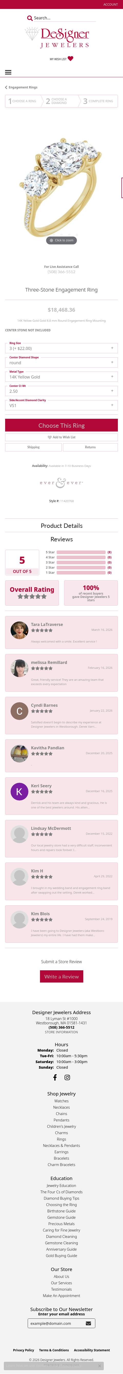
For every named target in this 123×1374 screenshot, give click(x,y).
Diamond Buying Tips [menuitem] (61, 1198)
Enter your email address (61, 1313)
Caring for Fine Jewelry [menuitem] (61, 1230)
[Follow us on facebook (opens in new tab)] (54, 1078)
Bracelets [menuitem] (61, 1158)
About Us (61, 1276)
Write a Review (61, 976)
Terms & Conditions (54, 1350)
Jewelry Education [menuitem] (61, 1185)
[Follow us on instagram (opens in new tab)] (67, 1078)
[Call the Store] (61, 1027)
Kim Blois (40, 914)
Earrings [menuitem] (61, 1151)
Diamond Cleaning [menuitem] (61, 1236)
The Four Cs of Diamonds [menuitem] (61, 1191)
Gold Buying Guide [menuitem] (61, 1255)
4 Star (50, 557)
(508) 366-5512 (61, 271)
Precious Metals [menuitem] (61, 1223)
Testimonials (61, 1289)
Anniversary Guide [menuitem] (61, 1249)
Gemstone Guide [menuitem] (61, 1217)
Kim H (37, 871)
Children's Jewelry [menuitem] (61, 1126)
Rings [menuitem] (61, 1139)
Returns (90, 447)
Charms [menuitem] (61, 1132)
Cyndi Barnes (44, 705)
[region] (61, 190)
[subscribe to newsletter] (88, 1323)
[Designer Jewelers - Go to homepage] (61, 38)
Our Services (61, 1282)
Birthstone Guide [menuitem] (61, 1211)
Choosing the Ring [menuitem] (61, 1204)
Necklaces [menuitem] (61, 1107)
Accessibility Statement (92, 1350)
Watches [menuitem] (61, 1100)
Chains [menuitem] (61, 1113)
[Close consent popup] (99, 1365)
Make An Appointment (61, 1295)
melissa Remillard (49, 662)
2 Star (50, 567)
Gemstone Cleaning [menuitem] (61, 1242)
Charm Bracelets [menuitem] (61, 1164)
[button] (110, 4)
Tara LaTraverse (47, 624)
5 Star (50, 552)
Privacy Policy (23, 1350)
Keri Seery (41, 786)
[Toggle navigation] (8, 72)
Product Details (62, 525)
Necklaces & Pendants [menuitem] (61, 1145)
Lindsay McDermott (51, 828)
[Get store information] (61, 1032)
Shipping (33, 447)
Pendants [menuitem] (61, 1120)
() (109, 552)
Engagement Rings (23, 87)
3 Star (50, 562)
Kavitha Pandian (47, 748)
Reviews (61, 538)
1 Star (50, 572)
